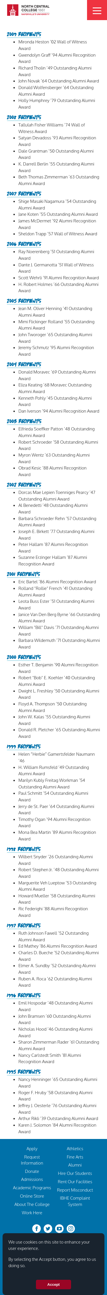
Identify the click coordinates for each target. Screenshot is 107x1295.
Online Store (32, 1196)
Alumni (75, 1165)
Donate (32, 1171)
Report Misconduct (75, 1190)
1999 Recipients (23, 747)
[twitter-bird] (48, 1228)
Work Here (32, 1212)
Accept (53, 1284)
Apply (32, 1148)
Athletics (75, 1148)
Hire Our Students (75, 1173)
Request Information (32, 1160)
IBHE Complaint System (75, 1201)
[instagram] (70, 1228)
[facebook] (36, 1228)
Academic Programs (32, 1187)
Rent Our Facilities (75, 1181)
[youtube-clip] (59, 1228)
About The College (31, 1204)
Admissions (32, 1179)
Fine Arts (75, 1157)
